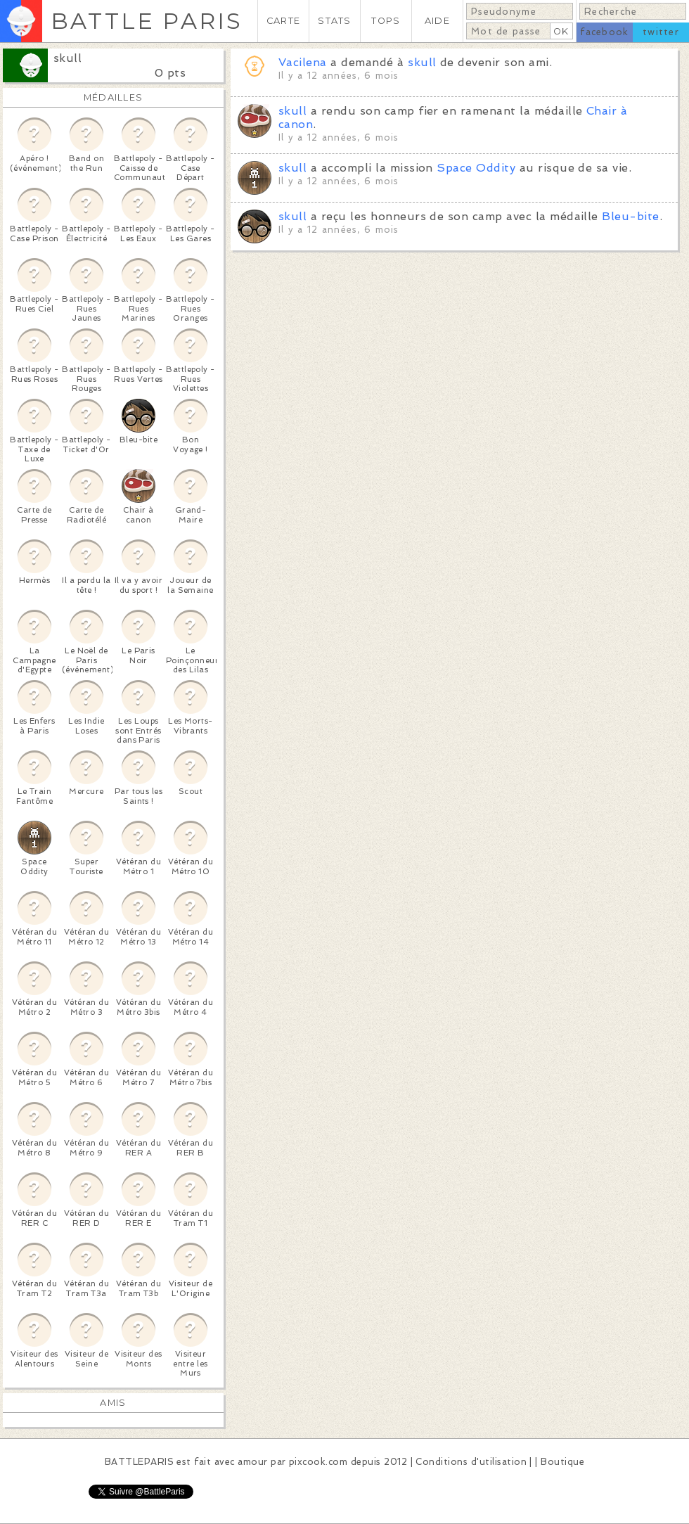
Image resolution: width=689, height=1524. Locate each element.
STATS (334, 20)
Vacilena (302, 62)
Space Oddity (476, 167)
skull (67, 58)
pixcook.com (318, 1461)
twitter (661, 32)
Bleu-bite (630, 216)
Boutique (562, 1461)
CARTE (283, 20)
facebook (604, 32)
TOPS (385, 20)
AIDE (437, 20)
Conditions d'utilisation (471, 1461)
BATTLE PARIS (147, 20)
